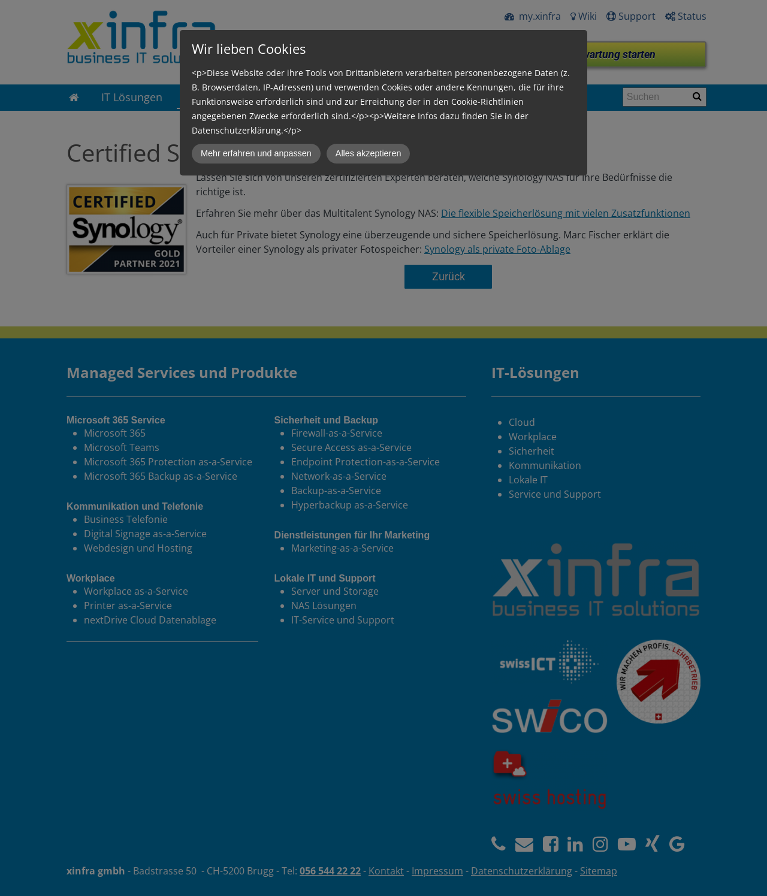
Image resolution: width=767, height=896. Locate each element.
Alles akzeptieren (368, 153)
